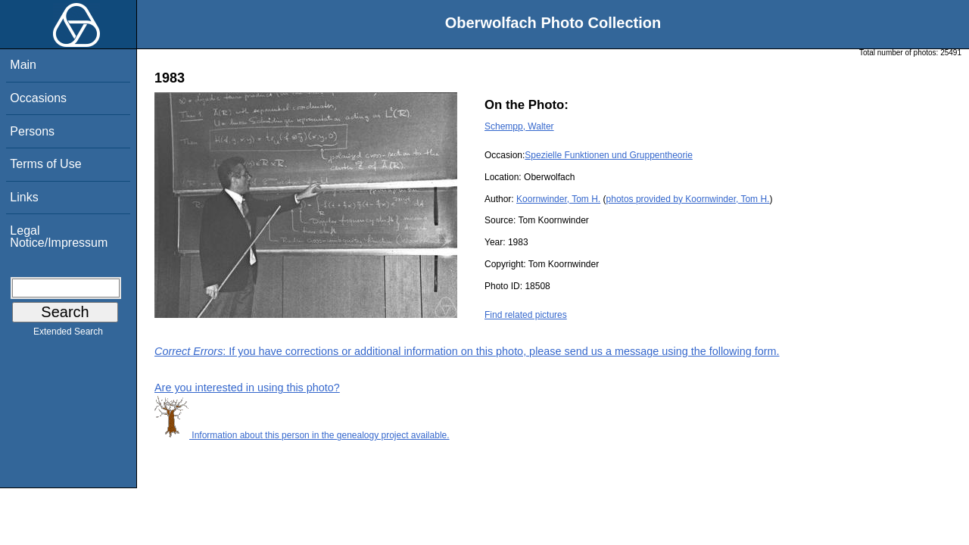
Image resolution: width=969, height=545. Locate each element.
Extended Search (68, 334)
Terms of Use (45, 163)
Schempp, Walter (519, 126)
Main (23, 64)
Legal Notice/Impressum (58, 236)
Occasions (38, 98)
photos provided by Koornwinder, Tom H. (688, 199)
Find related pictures (525, 315)
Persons (32, 131)
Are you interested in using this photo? (247, 388)
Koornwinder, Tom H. (558, 199)
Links (24, 197)
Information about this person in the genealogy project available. (302, 435)
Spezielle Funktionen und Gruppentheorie (608, 155)
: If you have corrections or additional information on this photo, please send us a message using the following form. (467, 351)
